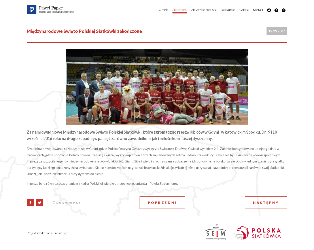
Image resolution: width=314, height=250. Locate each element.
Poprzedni (162, 203)
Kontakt (258, 9)
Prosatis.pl (60, 233)
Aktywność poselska (204, 9)
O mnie (163, 9)
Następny (266, 203)
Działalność (228, 9)
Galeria (244, 9)
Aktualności (179, 9)
